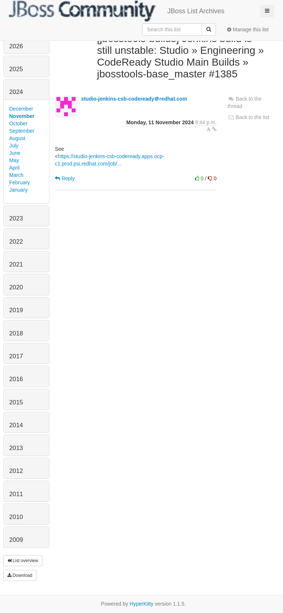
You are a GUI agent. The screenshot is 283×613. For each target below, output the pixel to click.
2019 (16, 310)
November (21, 116)
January (18, 190)
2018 (16, 333)
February (19, 182)
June (14, 153)
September (21, 131)
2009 (16, 539)
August (17, 138)
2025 (16, 69)
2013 (16, 448)
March (16, 175)
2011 (16, 494)
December (21, 109)
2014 (16, 425)
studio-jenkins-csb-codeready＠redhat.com (134, 99)
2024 (16, 91)
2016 (16, 379)
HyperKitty (142, 604)
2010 (16, 516)
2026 (16, 46)
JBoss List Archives (116, 11)
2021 (16, 264)
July (13, 146)
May (14, 160)
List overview (22, 560)
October (18, 123)
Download (19, 575)
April (14, 168)
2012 (16, 470)
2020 (16, 287)
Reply (65, 178)
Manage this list (248, 29)
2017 (16, 356)
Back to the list (248, 117)
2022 (16, 241)
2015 (16, 402)
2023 (16, 218)
